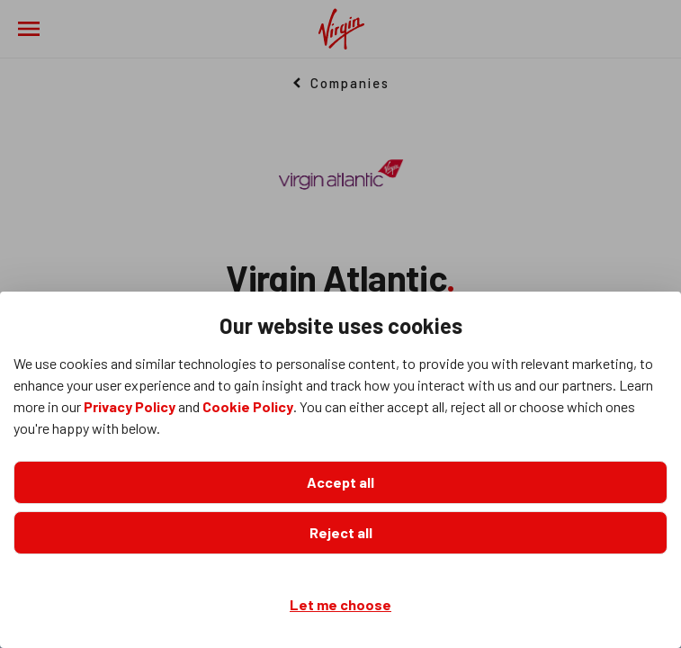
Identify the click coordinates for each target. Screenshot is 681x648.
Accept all (340, 481)
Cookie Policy (247, 406)
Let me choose (340, 604)
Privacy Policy (129, 406)
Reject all (340, 532)
